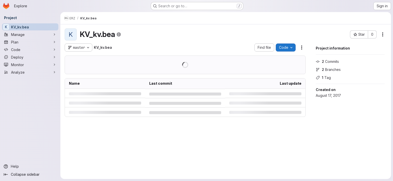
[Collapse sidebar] (30, 174)
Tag (323, 77)
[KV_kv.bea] (30, 26)
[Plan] (30, 42)
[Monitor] (30, 64)
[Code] (30, 49)
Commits (327, 61)
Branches (328, 69)
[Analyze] (30, 72)
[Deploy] (30, 57)
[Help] (30, 166)
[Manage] (30, 34)
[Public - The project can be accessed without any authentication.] (119, 34)
